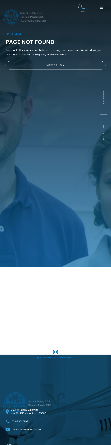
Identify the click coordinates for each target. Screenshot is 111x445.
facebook (103, 97)
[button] (101, 7)
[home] (25, 20)
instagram (103, 132)
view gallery (55, 65)
